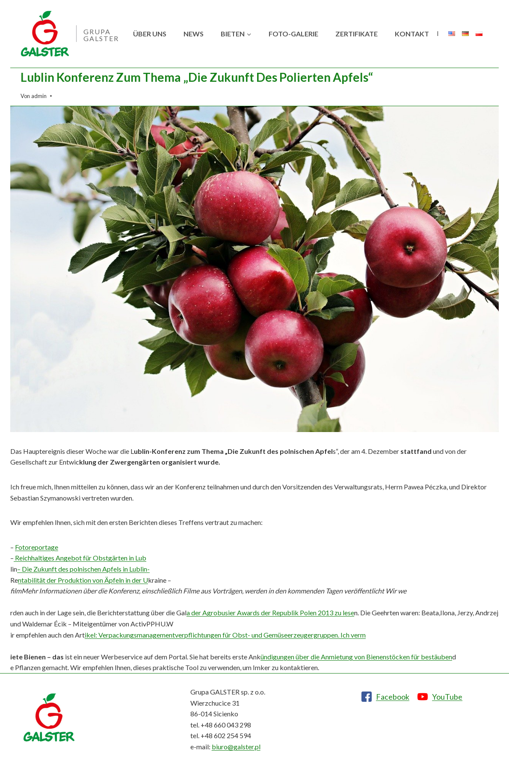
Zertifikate (356, 34)
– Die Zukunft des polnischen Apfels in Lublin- (83, 569)
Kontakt (412, 34)
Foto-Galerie (293, 34)
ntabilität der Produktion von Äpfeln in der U (83, 580)
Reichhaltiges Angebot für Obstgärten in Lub (80, 558)
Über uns (149, 34)
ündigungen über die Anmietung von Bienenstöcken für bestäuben (356, 657)
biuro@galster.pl (236, 746)
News (193, 34)
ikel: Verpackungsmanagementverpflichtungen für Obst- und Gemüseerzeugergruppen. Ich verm (225, 635)
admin (39, 95)
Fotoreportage (36, 547)
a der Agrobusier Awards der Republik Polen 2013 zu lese (270, 612)
